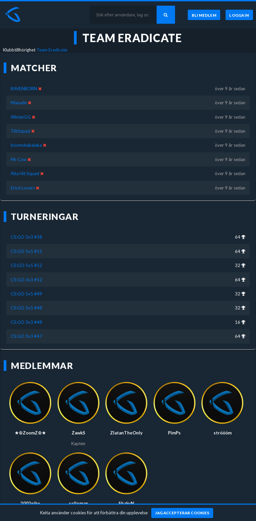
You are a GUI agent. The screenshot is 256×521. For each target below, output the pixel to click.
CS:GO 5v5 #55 (26, 251)
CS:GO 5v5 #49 (26, 293)
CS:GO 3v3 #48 (26, 322)
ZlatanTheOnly (126, 432)
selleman (78, 503)
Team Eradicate (51, 49)
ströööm (223, 432)
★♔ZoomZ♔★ (30, 432)
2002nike (30, 503)
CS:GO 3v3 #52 (26, 279)
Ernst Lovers (23, 187)
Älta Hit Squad (25, 173)
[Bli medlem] (203, 15)
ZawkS (78, 432)
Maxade (19, 102)
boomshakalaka (26, 145)
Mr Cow (18, 159)
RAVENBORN (24, 88)
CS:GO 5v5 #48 (26, 307)
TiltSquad (20, 131)
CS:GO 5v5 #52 (26, 265)
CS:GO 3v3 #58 (26, 237)
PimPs (174, 432)
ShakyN (126, 503)
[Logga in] (239, 15)
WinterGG (21, 117)
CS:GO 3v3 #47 (26, 336)
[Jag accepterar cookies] (182, 513)
